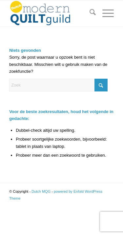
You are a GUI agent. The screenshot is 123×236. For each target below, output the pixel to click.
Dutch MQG (41, 191)
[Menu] (105, 13)
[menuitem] (89, 13)
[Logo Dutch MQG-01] (51, 13)
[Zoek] (89, 13)
